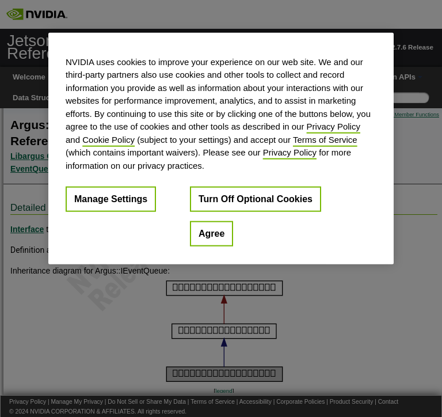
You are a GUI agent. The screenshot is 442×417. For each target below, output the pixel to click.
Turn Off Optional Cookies (256, 199)
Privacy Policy (333, 126)
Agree (211, 233)
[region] (221, 148)
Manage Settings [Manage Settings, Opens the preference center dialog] (110, 199)
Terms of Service (325, 139)
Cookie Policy (108, 139)
